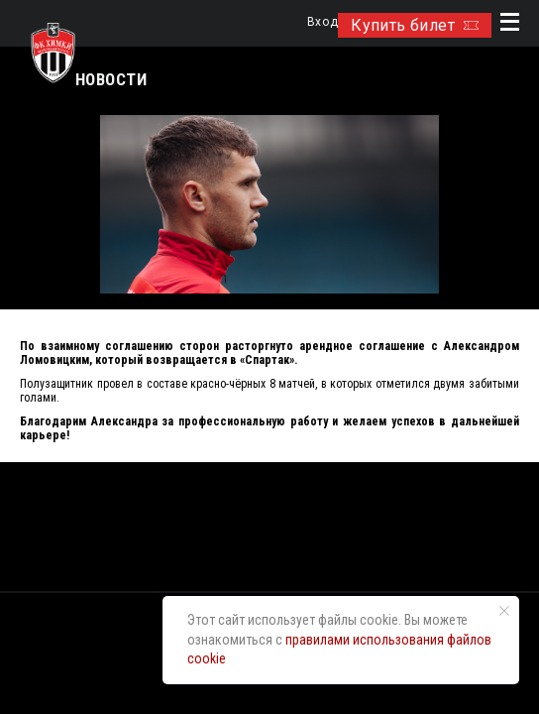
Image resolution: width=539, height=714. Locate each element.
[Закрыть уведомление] (504, 611)
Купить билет (415, 25)
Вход (322, 22)
